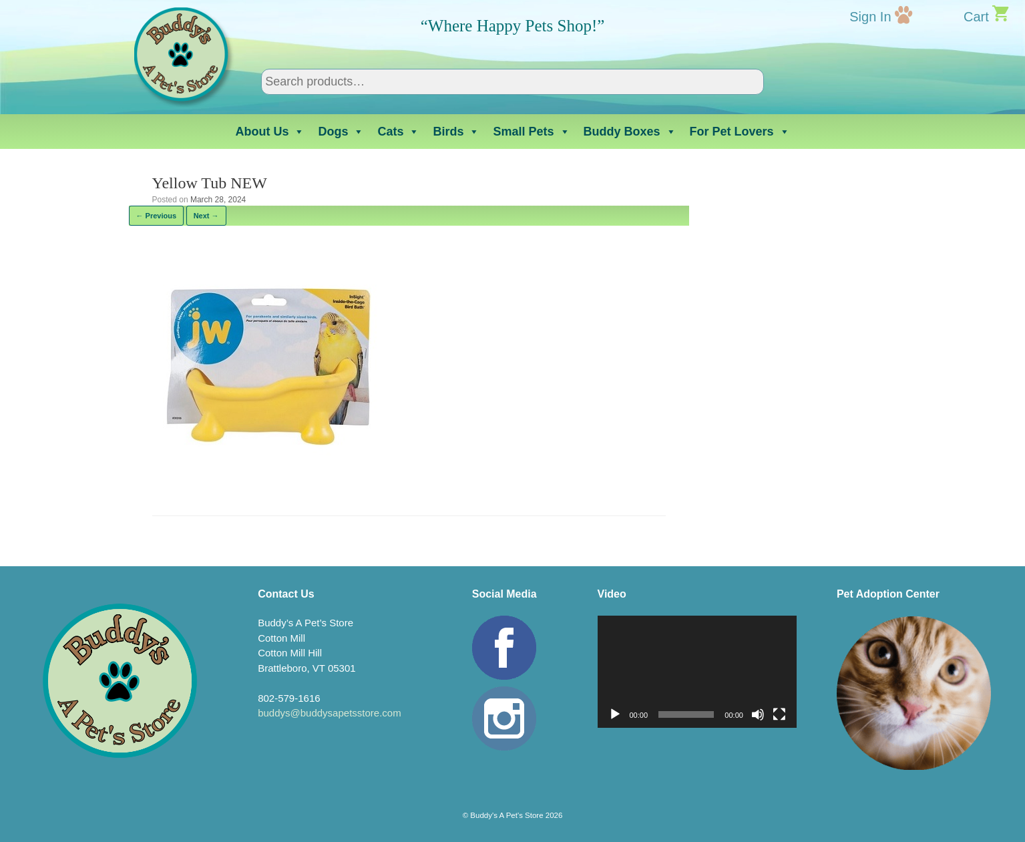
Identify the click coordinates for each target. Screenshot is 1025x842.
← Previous (156, 216)
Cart (976, 16)
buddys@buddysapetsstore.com (329, 712)
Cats (398, 131)
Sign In (870, 16)
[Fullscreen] (779, 714)
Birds (456, 131)
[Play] (615, 714)
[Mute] (758, 714)
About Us (269, 131)
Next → (206, 216)
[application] (697, 672)
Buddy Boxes (630, 131)
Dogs (341, 131)
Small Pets (531, 131)
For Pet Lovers (740, 131)
